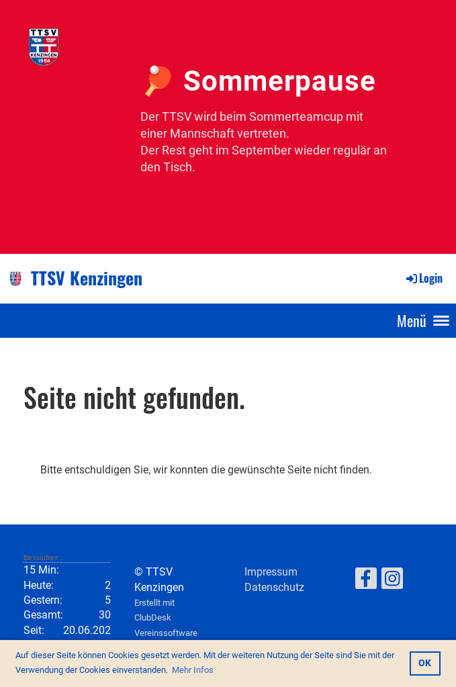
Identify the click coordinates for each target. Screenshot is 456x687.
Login (423, 278)
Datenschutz (274, 587)
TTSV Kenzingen (86, 278)
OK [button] (424, 663)
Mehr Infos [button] (193, 670)
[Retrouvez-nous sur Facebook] (366, 581)
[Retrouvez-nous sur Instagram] (392, 581)
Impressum (271, 571)
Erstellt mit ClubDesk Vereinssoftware (165, 618)
